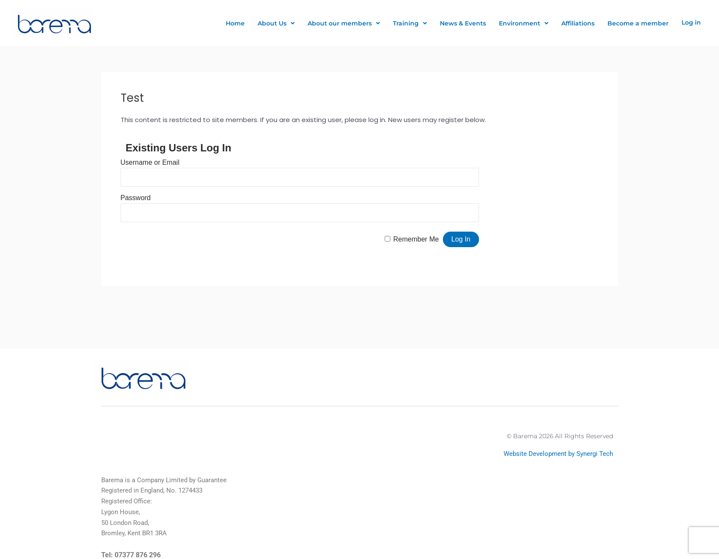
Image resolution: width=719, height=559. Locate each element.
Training (410, 23)
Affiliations (577, 23)
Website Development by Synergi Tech (558, 454)
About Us (276, 23)
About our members (344, 23)
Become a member (638, 23)
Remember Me (416, 239)
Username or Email (150, 162)
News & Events (463, 23)
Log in (691, 22)
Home (235, 23)
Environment (523, 23)
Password (136, 197)
